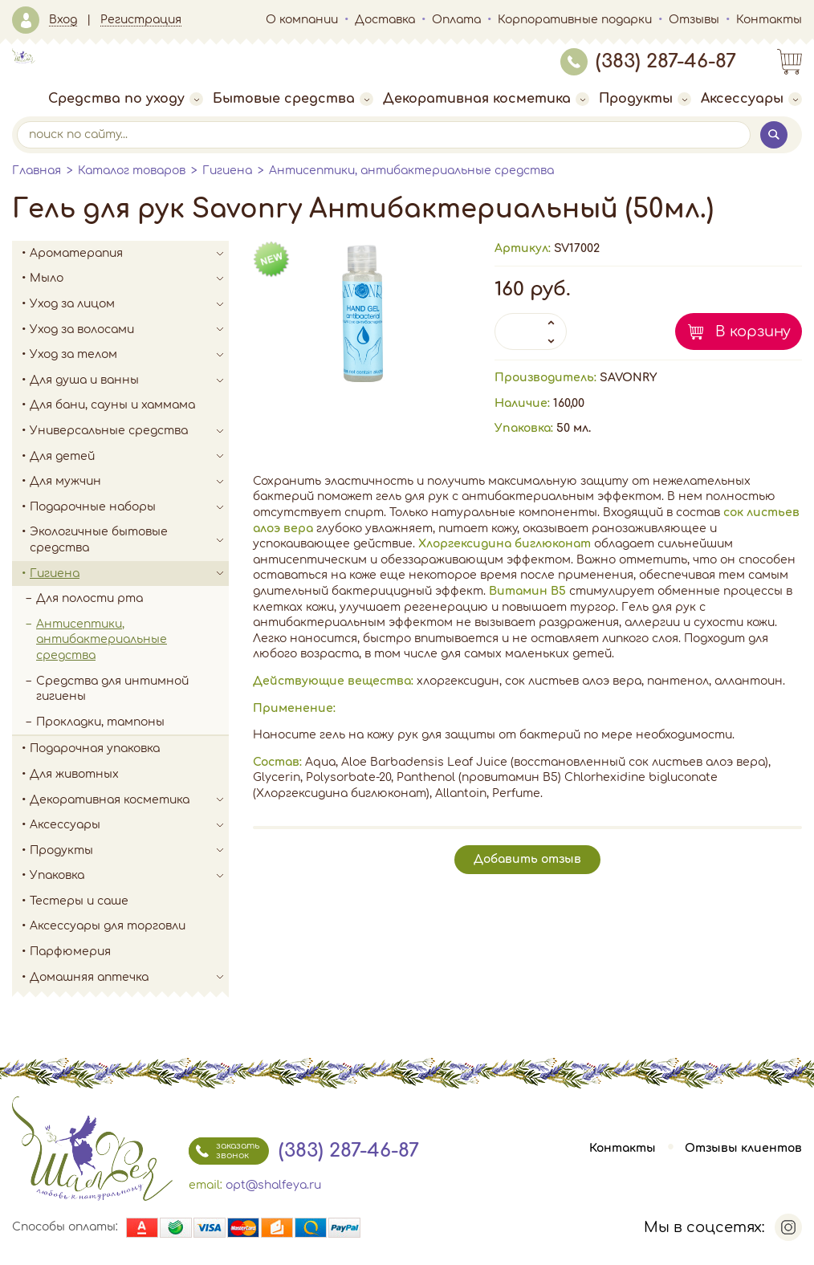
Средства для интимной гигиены (112, 689)
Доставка (385, 20)
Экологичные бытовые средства (129, 539)
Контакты (769, 20)
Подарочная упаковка (95, 748)
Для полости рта (89, 598)
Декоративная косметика (486, 99)
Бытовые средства (293, 99)
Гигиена (227, 171)
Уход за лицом (129, 304)
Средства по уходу (125, 99)
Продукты (645, 99)
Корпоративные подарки (575, 20)
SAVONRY (628, 378)
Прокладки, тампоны (100, 722)
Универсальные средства (129, 431)
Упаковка (129, 876)
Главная (36, 171)
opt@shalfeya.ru (273, 1185)
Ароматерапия (129, 253)
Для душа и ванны (129, 380)
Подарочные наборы (129, 507)
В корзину (753, 331)
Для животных (74, 774)
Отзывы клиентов (743, 1148)
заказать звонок (224, 1151)
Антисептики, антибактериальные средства (411, 171)
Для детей (129, 457)
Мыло (129, 278)
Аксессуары (751, 99)
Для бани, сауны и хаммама (112, 405)
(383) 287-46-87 (648, 61)
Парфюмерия (70, 952)
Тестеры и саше (79, 901)
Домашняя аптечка (129, 977)
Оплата (456, 20)
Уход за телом (129, 355)
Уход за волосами (129, 330)
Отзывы (694, 20)
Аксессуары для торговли (107, 926)
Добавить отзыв (527, 859)
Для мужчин (129, 481)
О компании (302, 20)
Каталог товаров (131, 171)
